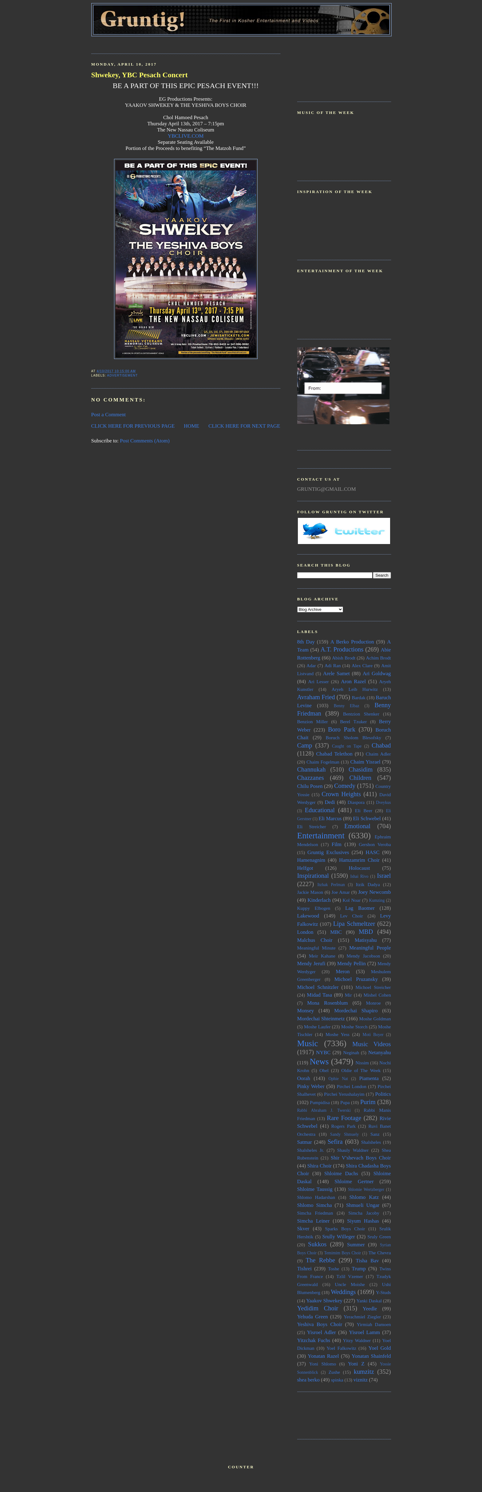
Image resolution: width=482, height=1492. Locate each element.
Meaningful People (370, 948)
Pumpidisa (320, 1102)
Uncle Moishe (350, 1284)
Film (337, 844)
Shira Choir (319, 1166)
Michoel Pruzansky (356, 979)
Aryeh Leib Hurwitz (355, 689)
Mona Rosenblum (327, 1003)
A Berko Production (352, 642)
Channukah (311, 769)
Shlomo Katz (364, 1197)
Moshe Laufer (317, 1026)
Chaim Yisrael (365, 762)
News (319, 1061)
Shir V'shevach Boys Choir (361, 1158)
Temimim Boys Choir (342, 1253)
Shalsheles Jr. (310, 1150)
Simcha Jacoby (363, 1213)
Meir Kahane (322, 955)
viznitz (361, 1380)
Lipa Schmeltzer (354, 923)
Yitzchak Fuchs (313, 1340)
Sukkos (317, 1244)
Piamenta (369, 1078)
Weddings (343, 1291)
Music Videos (371, 1044)
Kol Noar (352, 900)
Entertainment (321, 835)
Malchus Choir (315, 940)
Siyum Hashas (363, 1221)
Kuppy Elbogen (313, 908)
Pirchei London (351, 1086)
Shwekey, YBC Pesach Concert (139, 75)
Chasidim (361, 769)
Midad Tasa (319, 995)
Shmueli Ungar (362, 1205)
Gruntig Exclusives (328, 852)
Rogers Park (343, 1126)
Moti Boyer (373, 1034)
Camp (304, 745)
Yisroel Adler (321, 1332)
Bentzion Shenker (361, 713)
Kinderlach (319, 900)
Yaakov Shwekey (324, 1301)
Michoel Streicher (373, 987)
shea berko (308, 1380)
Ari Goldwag (377, 673)
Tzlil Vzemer (350, 1276)
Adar (311, 665)
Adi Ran (333, 665)
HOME (191, 426)
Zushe (334, 1372)
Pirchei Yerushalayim (344, 1094)
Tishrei (304, 1269)
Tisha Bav (367, 1261)
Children (360, 777)
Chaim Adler (378, 753)
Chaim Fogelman (322, 761)
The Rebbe (320, 1260)
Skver (303, 1229)
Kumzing (377, 900)
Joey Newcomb (374, 892)
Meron (343, 971)
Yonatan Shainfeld (371, 1356)
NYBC (323, 1052)
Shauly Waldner (353, 1150)
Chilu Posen (310, 786)
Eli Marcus (330, 818)
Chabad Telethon (334, 754)
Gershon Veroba (375, 844)
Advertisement (122, 375)
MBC (336, 932)
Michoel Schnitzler (318, 987)
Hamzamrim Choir (359, 860)
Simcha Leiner (313, 1221)
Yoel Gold (380, 1348)
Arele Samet (336, 673)
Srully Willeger (338, 1237)
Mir (348, 995)
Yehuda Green (312, 1317)
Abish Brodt (343, 657)
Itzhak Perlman (331, 884)
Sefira (335, 1141)
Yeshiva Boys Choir (319, 1324)
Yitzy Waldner (357, 1340)
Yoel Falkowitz (341, 1348)
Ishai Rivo (359, 876)
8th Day (306, 642)
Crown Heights (341, 794)
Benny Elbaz (346, 706)
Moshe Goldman (375, 1018)
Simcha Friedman (315, 1213)
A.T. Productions (342, 649)
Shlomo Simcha (314, 1205)
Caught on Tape (347, 746)
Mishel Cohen (377, 995)
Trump (359, 1269)
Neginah (351, 1052)
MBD (366, 931)
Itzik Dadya (368, 884)
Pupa (345, 1102)
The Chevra (380, 1252)
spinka (337, 1379)
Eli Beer (363, 810)
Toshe (333, 1268)
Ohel (324, 1070)
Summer (356, 1245)
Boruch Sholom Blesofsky (353, 737)
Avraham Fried (316, 697)
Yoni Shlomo (322, 1363)
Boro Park (341, 729)
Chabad (381, 745)
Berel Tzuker (353, 721)
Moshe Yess (338, 1034)
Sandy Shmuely (344, 1134)
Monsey (305, 1011)
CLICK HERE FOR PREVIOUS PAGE (133, 426)
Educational (320, 810)
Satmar (304, 1142)
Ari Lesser (318, 681)
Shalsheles (371, 1142)
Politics (383, 1094)
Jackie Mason (310, 892)
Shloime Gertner (354, 1181)
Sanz (375, 1134)
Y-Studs (383, 1292)
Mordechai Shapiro (355, 1011)
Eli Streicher (311, 826)
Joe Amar (341, 892)
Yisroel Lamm (364, 1332)
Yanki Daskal (369, 1300)
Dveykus (383, 802)
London (305, 932)
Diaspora (356, 802)
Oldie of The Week (361, 1070)
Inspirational (313, 875)
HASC (372, 852)
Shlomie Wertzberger (366, 1189)
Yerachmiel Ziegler (362, 1316)
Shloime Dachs (341, 1173)
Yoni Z (356, 1364)
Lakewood (308, 916)
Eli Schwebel (367, 818)
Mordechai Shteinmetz (321, 1019)
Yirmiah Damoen (374, 1324)
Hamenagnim (311, 860)
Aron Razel (353, 681)
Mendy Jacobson (363, 955)
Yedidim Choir (317, 1308)
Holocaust (359, 868)
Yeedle (370, 1309)
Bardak (358, 697)
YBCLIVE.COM (186, 136)
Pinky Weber (311, 1086)
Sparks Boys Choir (345, 1228)
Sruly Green (379, 1236)
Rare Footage (344, 1118)
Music (307, 1043)
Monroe (373, 1003)
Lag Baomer (360, 908)
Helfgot (305, 868)
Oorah (303, 1078)
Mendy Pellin (351, 963)
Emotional (357, 826)
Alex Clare (362, 665)
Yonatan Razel (323, 1356)
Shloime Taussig (315, 1189)
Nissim (362, 1062)
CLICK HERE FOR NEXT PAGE (244, 426)
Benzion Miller (312, 721)
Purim (368, 1102)
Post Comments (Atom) (145, 441)
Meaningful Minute (316, 947)
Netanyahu (379, 1052)
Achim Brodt (378, 657)
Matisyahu (366, 940)
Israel (384, 875)
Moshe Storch (354, 1026)
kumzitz (364, 1371)
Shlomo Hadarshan (316, 1197)
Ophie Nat (338, 1078)
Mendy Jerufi (311, 963)
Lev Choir (351, 915)
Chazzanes (310, 777)
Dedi (330, 802)
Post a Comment (108, 414)
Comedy (344, 785)
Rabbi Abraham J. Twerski (324, 1110)
